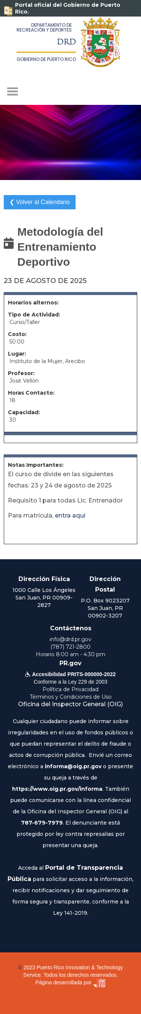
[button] (70, 91)
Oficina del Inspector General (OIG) (70, 704)
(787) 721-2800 (70, 646)
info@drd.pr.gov (70, 639)
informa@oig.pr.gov (73, 766)
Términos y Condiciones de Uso (71, 696)
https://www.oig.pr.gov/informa (57, 788)
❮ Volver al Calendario (39, 202)
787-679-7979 (42, 822)
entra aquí (70, 515)
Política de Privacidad (70, 689)
